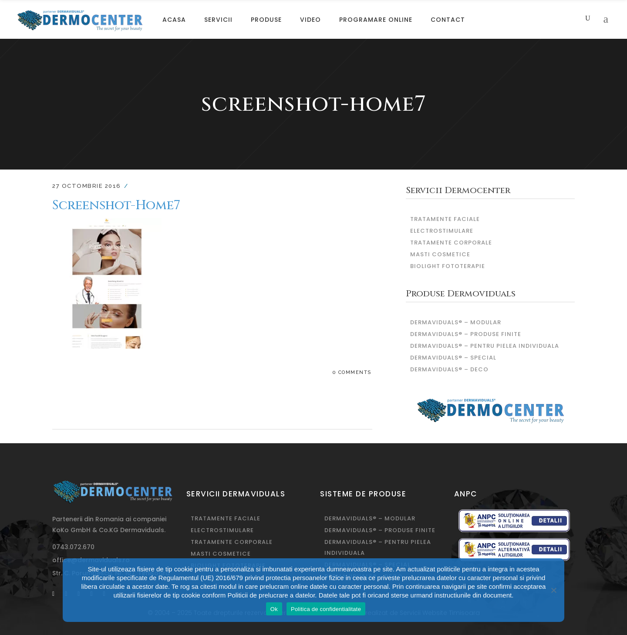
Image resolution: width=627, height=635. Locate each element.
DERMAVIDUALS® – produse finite (465, 334)
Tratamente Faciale (445, 219)
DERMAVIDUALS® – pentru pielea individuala (484, 346)
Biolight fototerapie (447, 266)
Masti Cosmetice (440, 254)
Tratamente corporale (451, 242)
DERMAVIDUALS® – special (453, 357)
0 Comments (351, 372)
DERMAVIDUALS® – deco (449, 369)
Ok (274, 609)
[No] (553, 590)
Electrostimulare (441, 231)
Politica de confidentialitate (326, 609)
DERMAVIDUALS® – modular (455, 322)
